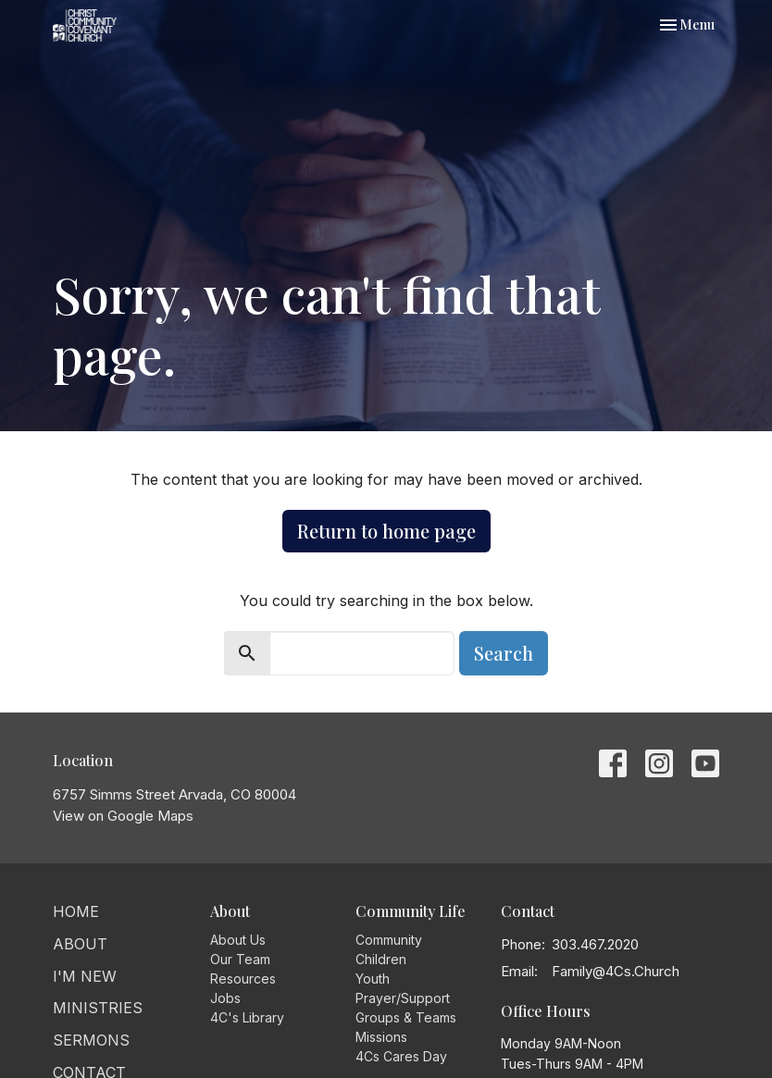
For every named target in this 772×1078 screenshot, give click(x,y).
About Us (238, 940)
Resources (243, 978)
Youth (372, 978)
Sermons (91, 1040)
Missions (381, 1037)
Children (380, 959)
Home (76, 911)
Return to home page (386, 530)
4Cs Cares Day (401, 1056)
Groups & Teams (405, 1017)
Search (503, 652)
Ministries (98, 1007)
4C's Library (247, 1017)
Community (388, 940)
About (80, 944)
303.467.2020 (595, 944)
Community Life (410, 911)
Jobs (225, 998)
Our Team (240, 959)
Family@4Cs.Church (615, 971)
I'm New (85, 976)
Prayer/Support (402, 998)
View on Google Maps (123, 815)
